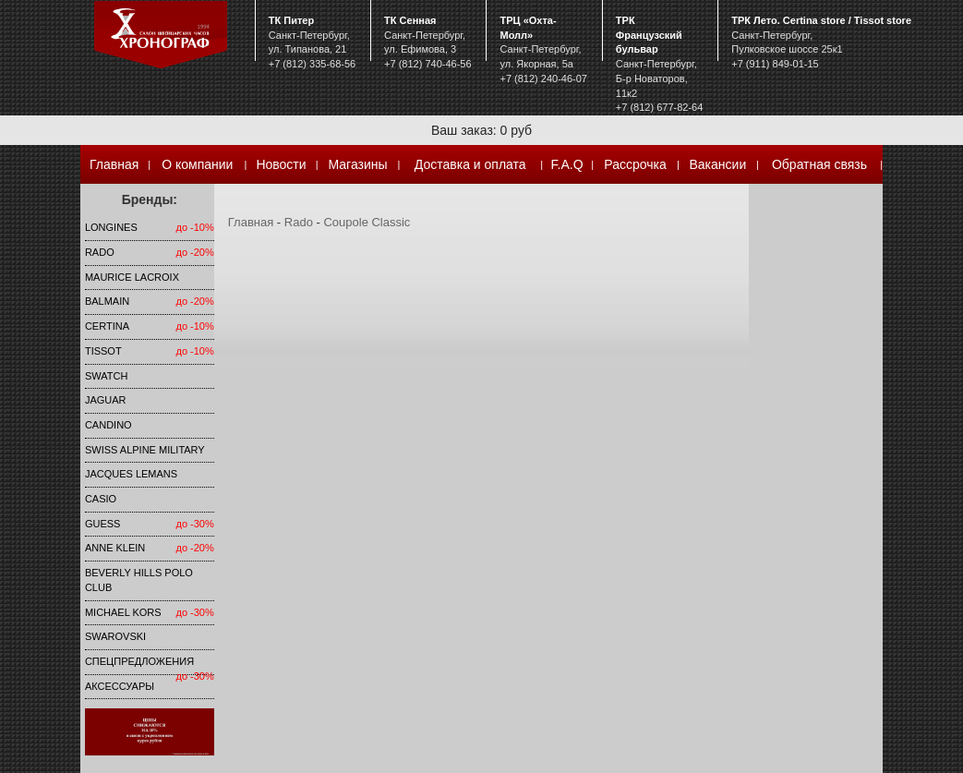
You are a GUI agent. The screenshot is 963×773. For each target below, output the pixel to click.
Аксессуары (119, 686)
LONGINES (111, 227)
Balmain (107, 301)
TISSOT (103, 350)
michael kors (123, 612)
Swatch (106, 375)
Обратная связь (819, 164)
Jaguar (105, 399)
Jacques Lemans (131, 473)
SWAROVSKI (115, 636)
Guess (103, 523)
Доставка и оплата (470, 164)
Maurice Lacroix (132, 277)
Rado (99, 252)
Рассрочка (635, 164)
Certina (107, 326)
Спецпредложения (139, 661)
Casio (100, 498)
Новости (281, 164)
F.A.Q (567, 164)
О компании (197, 164)
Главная (114, 164)
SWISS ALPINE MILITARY (145, 449)
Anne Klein (115, 547)
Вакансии (718, 164)
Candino (108, 424)
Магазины (358, 164)
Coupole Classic (366, 222)
